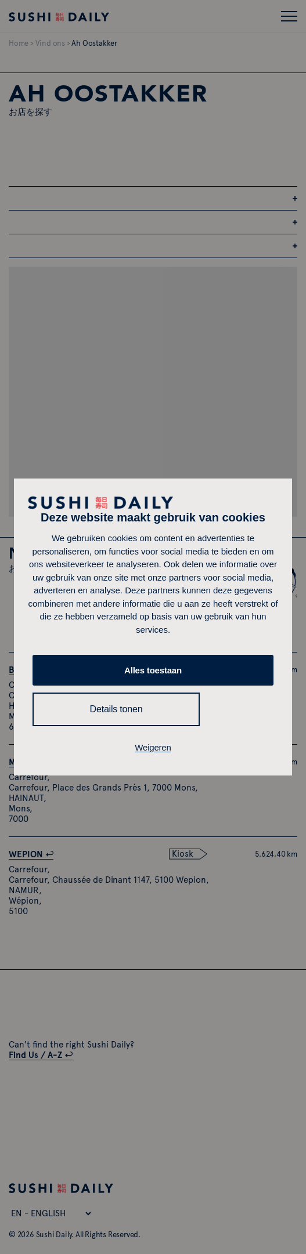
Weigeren (153, 747)
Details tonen (116, 709)
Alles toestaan (153, 670)
